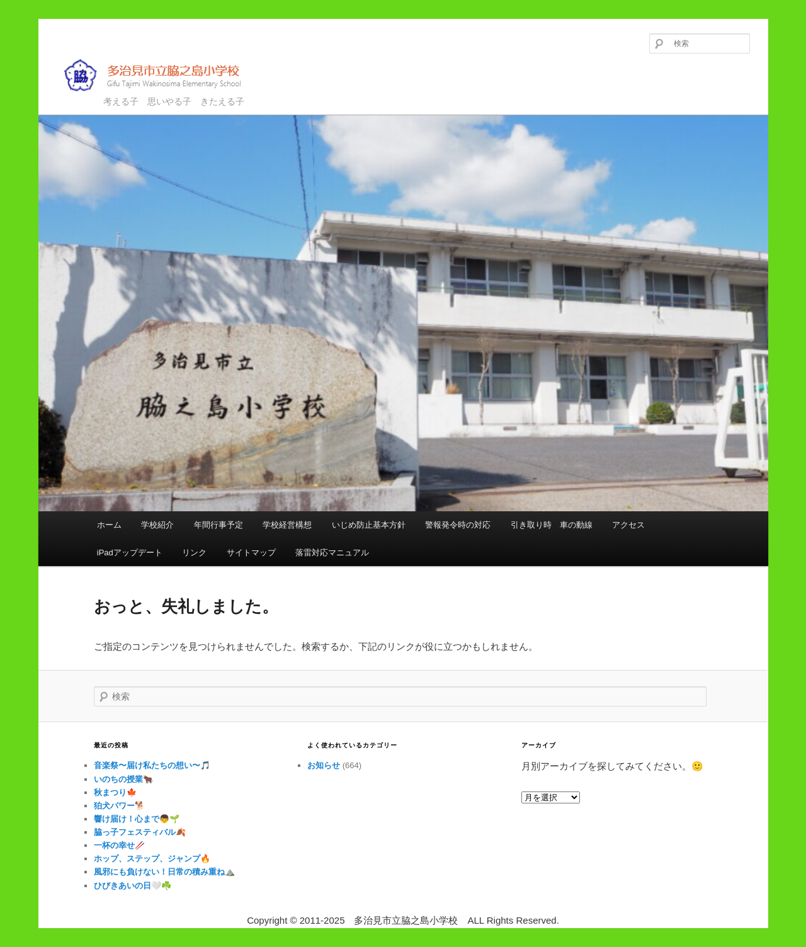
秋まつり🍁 (115, 792)
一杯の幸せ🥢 (119, 845)
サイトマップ (251, 552)
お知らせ (323, 765)
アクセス (628, 525)
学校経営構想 (287, 525)
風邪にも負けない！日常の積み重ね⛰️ (164, 871)
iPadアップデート (129, 552)
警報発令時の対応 (458, 525)
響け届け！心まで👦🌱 (136, 819)
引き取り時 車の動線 (552, 525)
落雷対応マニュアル (332, 552)
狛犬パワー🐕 (119, 805)
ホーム (109, 525)
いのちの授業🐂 (123, 779)
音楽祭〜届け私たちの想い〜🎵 (152, 765)
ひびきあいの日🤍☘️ (132, 885)
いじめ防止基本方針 (369, 525)
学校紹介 (157, 525)
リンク (194, 552)
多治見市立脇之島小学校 (161, 75)
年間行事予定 (218, 525)
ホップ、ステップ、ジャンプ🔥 (152, 858)
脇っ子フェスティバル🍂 (140, 832)
